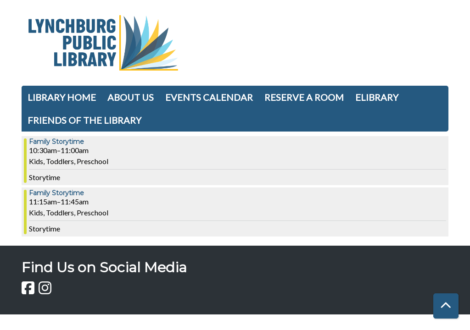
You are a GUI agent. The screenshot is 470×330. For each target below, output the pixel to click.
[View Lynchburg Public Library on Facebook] (29, 290)
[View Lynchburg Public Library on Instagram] (45, 290)
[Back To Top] (446, 306)
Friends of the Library (84, 120)
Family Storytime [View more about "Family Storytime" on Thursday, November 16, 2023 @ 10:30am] (56, 141)
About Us (130, 97)
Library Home (62, 97)
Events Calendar (209, 97)
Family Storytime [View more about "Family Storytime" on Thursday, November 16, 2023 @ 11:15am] (56, 193)
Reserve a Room (304, 97)
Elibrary (376, 97)
